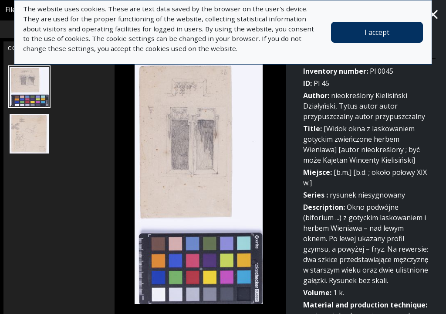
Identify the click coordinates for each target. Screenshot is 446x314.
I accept (377, 32)
